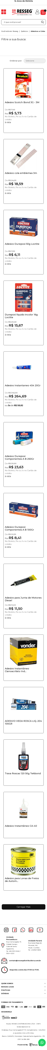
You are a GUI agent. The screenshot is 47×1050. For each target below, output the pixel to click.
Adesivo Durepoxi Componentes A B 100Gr (19, 528)
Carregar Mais (23, 907)
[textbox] (23, 22)
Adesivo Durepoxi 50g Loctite (22, 244)
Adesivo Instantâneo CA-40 (21, 826)
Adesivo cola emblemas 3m (21, 173)
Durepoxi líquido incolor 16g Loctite (21, 316)
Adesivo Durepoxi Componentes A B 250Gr (19, 457)
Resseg (15, 31)
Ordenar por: (16, 61)
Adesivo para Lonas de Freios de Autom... (22, 879)
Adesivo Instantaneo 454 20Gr (22, 385)
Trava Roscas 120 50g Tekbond (23, 773)
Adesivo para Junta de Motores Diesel (23, 599)
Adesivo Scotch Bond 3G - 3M (22, 102)
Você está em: (6, 31)
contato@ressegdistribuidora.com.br (25, 961)
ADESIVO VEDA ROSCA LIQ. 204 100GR (23, 722)
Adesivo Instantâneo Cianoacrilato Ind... (17, 670)
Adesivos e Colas (38, 31)
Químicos (24, 31)
